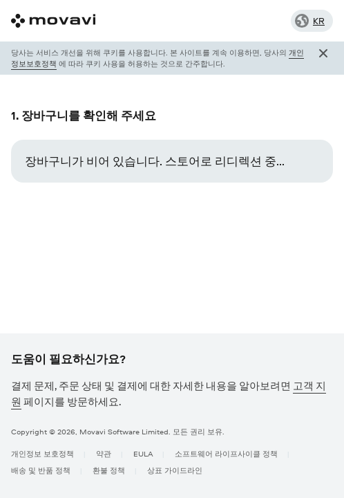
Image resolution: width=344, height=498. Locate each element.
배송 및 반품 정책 (40, 470)
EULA (143, 453)
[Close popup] (323, 58)
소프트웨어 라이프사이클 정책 (226, 453)
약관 (103, 453)
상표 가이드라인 (174, 470)
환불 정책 (109, 470)
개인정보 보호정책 (42, 453)
